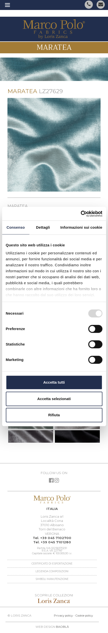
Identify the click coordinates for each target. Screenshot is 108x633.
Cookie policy (84, 615)
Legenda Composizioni (52, 571)
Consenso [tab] (15, 227)
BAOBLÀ (62, 627)
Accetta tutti (54, 382)
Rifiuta (54, 415)
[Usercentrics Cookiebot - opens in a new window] (80, 214)
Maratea (54, 47)
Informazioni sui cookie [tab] (81, 227)
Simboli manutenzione (52, 579)
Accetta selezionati (54, 399)
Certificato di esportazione (52, 563)
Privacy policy (63, 615)
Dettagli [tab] (43, 227)
